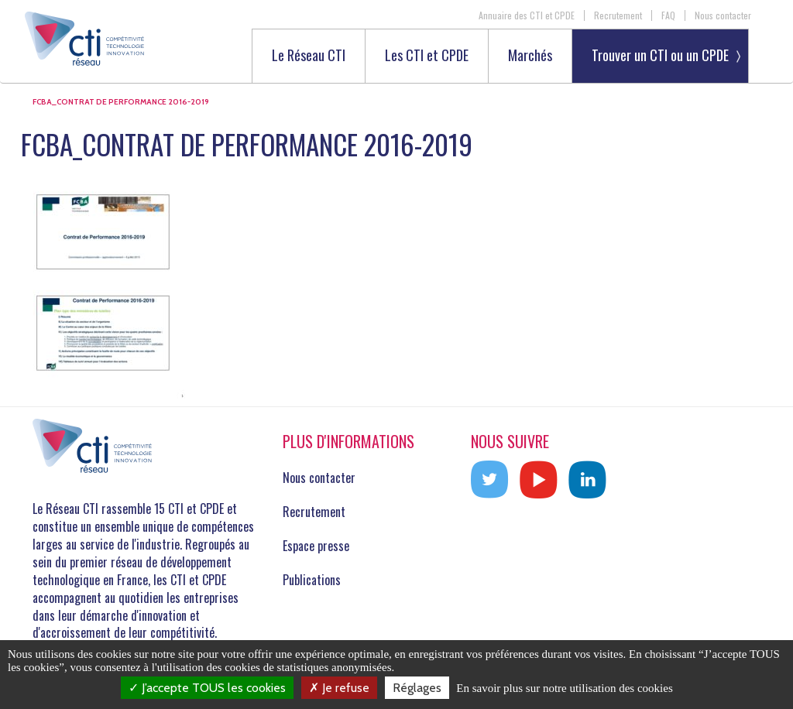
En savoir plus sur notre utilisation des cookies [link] (564, 688)
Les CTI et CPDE (427, 56)
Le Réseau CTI (308, 56)
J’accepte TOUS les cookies (207, 687)
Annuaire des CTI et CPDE (527, 15)
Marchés (530, 56)
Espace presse (316, 545)
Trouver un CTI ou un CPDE (660, 55)
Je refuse (339, 687)
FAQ (668, 15)
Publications (312, 579)
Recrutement (618, 15)
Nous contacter (723, 15)
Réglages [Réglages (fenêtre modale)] (417, 687)
